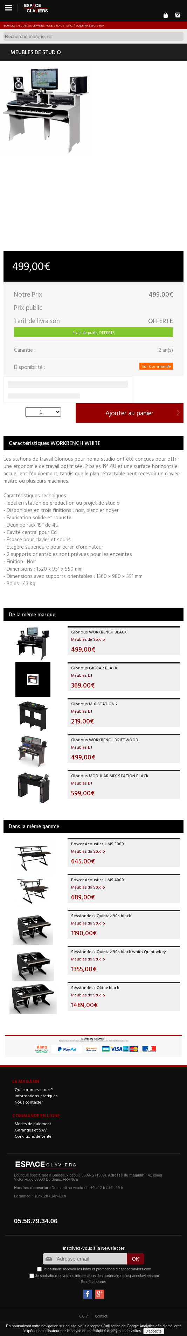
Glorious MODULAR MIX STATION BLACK (109, 775)
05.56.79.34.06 (36, 1221)
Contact (101, 1316)
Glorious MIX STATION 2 (94, 703)
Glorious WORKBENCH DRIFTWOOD (104, 739)
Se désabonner (93, 1281)
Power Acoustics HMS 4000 (97, 879)
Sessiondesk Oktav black (95, 987)
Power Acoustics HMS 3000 (97, 843)
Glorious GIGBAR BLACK (94, 668)
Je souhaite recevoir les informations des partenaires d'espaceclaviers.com (97, 1276)
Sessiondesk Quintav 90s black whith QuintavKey (118, 951)
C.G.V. (84, 1316)
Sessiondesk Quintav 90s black (101, 915)
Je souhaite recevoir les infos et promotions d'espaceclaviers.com (97, 1269)
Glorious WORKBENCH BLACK (99, 632)
